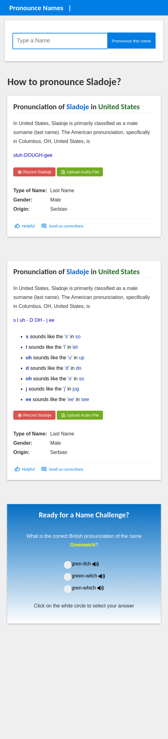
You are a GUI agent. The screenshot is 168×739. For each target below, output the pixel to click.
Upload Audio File (80, 172)
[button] (25, 226)
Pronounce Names (36, 7)
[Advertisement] (57, 251)
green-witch (92, 575)
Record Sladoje (34, 172)
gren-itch (90, 563)
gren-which (91, 587)
